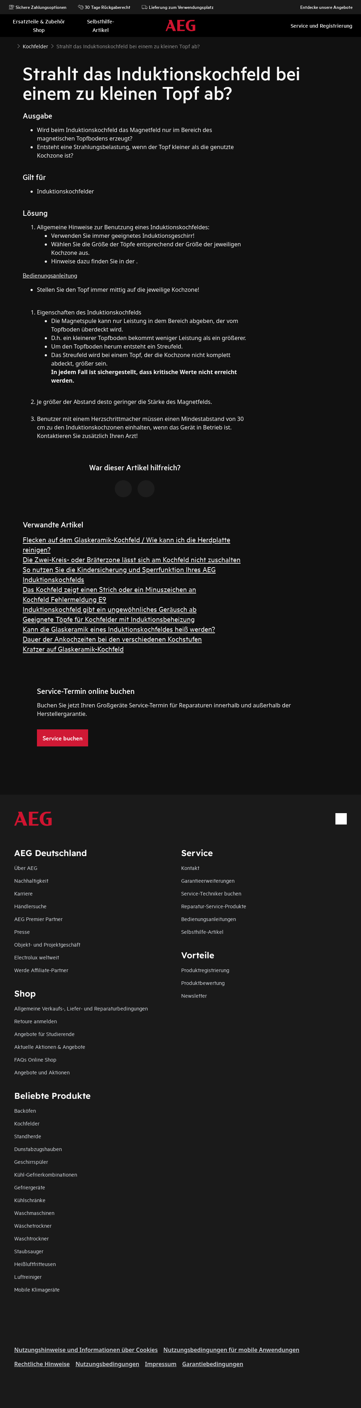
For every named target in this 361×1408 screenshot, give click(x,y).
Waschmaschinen (34, 1212)
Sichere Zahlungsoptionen (37, 7)
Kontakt (190, 867)
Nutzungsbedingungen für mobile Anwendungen (231, 1350)
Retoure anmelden (35, 1021)
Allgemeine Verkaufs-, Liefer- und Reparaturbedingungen (81, 1008)
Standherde (27, 1136)
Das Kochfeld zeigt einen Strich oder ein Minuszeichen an (109, 589)
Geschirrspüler (31, 1161)
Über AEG (25, 867)
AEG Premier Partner (38, 918)
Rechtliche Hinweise (42, 1364)
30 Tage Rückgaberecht (104, 7)
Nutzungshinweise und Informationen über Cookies (86, 1350)
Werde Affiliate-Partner (41, 969)
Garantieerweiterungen (208, 880)
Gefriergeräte (29, 1187)
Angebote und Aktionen (42, 1072)
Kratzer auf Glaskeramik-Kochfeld (73, 648)
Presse (22, 931)
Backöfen (25, 1110)
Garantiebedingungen (212, 1364)
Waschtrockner (31, 1238)
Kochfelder (26, 1123)
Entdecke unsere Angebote (322, 7)
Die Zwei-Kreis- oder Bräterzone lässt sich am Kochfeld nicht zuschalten (132, 559)
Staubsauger (28, 1251)
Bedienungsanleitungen (208, 918)
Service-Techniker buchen (211, 893)
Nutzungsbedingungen (107, 1364)
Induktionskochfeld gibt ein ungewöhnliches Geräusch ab (109, 608)
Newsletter (194, 995)
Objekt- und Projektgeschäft (47, 944)
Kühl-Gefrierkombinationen (45, 1174)
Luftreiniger (28, 1276)
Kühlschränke (29, 1199)
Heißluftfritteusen (35, 1263)
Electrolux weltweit (36, 957)
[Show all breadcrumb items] (11, 45)
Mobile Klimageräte (37, 1289)
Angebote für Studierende (44, 1033)
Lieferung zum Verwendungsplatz (178, 7)
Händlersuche (30, 906)
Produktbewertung (203, 982)
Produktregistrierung (205, 969)
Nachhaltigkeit (31, 880)
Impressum (161, 1364)
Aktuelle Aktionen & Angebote (49, 1046)
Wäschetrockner (33, 1225)
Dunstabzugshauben (38, 1148)
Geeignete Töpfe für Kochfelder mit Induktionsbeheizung (109, 618)
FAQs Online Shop (35, 1059)
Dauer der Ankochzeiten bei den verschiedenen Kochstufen (112, 638)
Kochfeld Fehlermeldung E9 (64, 599)
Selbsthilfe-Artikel (202, 931)
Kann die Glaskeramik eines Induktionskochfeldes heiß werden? (119, 628)
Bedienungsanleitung (50, 275)
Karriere (23, 893)
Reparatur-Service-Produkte (213, 906)
